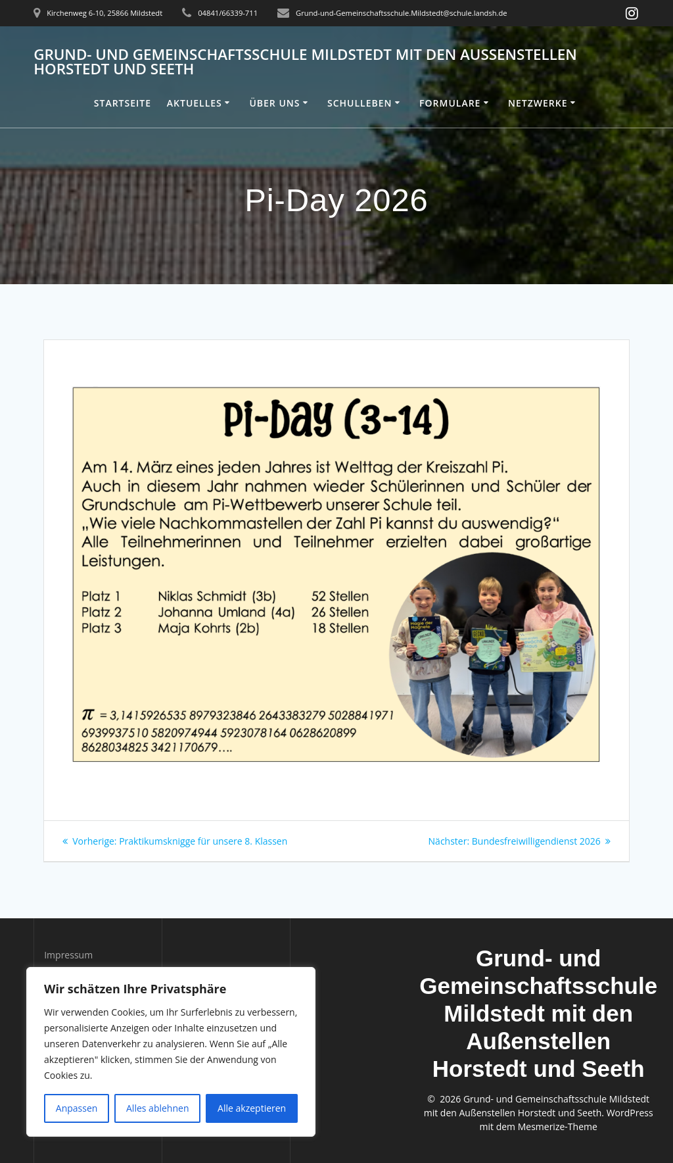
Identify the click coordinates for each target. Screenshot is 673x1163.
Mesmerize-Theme (557, 1126)
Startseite (122, 103)
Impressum (68, 955)
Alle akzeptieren (252, 1108)
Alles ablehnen (157, 1108)
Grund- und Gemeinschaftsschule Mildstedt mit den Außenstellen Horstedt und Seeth (305, 62)
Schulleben (359, 103)
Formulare (449, 103)
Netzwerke (537, 103)
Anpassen (77, 1108)
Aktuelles (194, 103)
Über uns (274, 103)
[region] (170, 1052)
